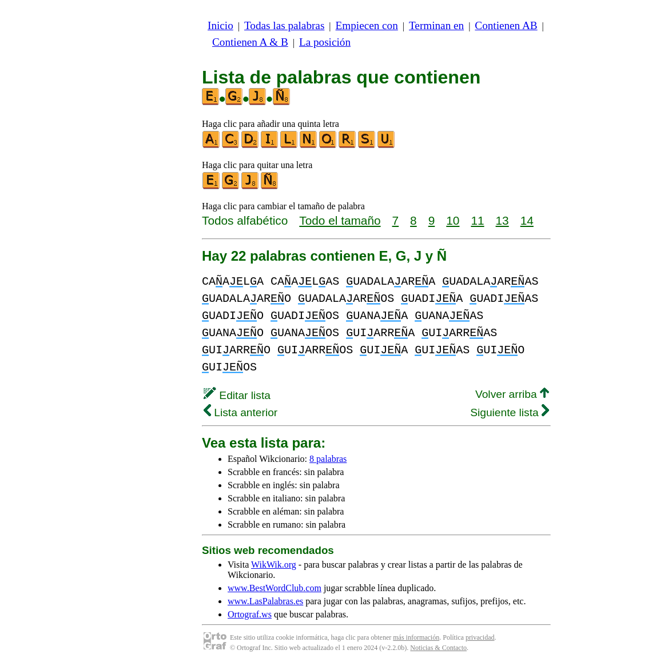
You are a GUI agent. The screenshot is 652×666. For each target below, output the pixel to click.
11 (477, 220)
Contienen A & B (250, 42)
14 (527, 220)
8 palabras (328, 459)
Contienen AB (506, 25)
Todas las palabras (284, 25)
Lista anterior (240, 412)
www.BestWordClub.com (274, 588)
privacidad (480, 637)
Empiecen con (367, 25)
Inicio (220, 25)
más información (416, 637)
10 (452, 220)
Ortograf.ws (250, 614)
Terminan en (436, 25)
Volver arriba (512, 394)
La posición (325, 42)
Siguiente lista (509, 412)
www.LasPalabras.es (265, 601)
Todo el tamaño (339, 220)
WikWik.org (273, 564)
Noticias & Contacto (438, 648)
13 (502, 220)
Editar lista (237, 395)
